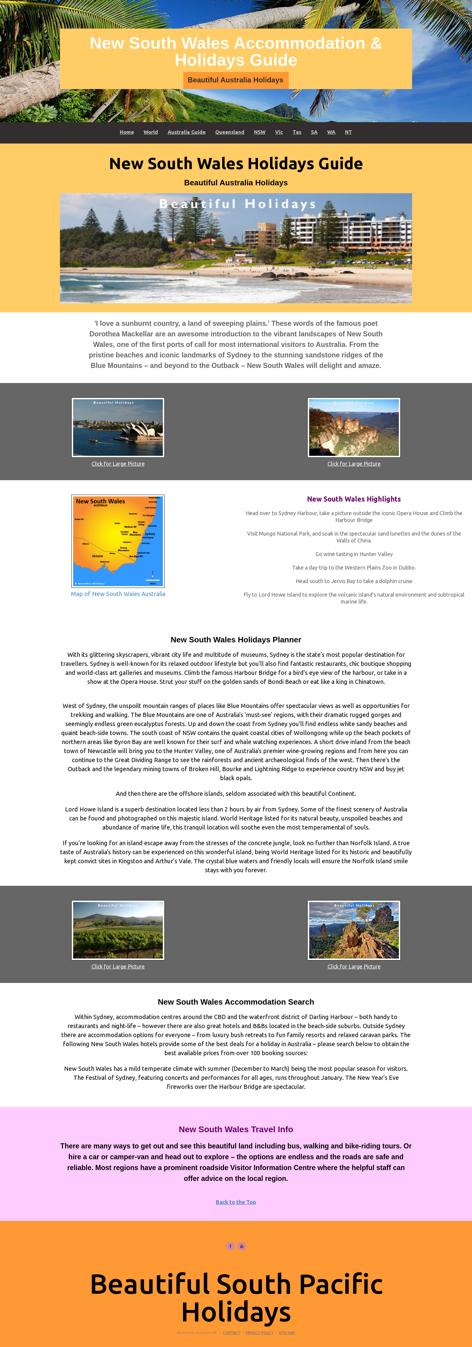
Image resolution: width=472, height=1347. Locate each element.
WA (331, 132)
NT (348, 132)
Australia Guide (187, 132)
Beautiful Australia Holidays (236, 80)
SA (314, 132)
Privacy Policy (260, 1333)
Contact (232, 1333)
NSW (260, 132)
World (151, 132)
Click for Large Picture (118, 464)
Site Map (287, 1333)
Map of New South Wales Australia (118, 593)
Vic (279, 132)
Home (127, 132)
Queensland (229, 132)
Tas (297, 132)
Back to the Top (236, 1202)
